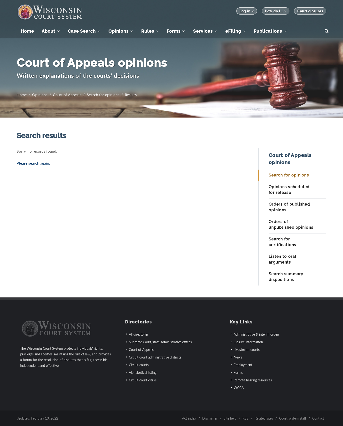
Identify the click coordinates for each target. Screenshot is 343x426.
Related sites (264, 418)
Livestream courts (247, 349)
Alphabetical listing (142, 372)
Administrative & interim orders (257, 334)
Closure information (248, 342)
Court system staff (292, 418)
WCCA (239, 387)
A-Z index (189, 418)
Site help (230, 418)
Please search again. (33, 163)
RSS (245, 418)
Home (22, 94)
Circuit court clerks (142, 380)
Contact (318, 418)
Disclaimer (209, 418)
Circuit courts (139, 365)
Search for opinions (103, 94)
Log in (246, 11)
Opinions (39, 94)
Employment (243, 365)
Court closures (310, 11)
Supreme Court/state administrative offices (160, 342)
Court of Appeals (67, 94)
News (238, 357)
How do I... (276, 11)
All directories (139, 334)
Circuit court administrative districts (155, 357)
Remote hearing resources (253, 380)
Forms (238, 372)
